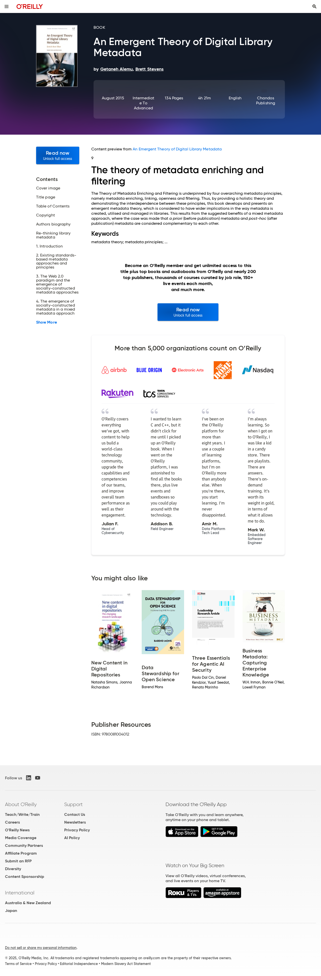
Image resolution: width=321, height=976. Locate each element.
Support (73, 804)
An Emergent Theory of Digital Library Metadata (177, 149)
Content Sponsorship (24, 876)
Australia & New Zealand (28, 902)
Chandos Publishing (265, 100)
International (19, 893)
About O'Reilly (21, 804)
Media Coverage (20, 837)
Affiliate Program (21, 853)
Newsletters (75, 822)
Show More (46, 322)
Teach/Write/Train (22, 814)
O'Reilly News (17, 830)
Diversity (13, 868)
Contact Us (74, 814)
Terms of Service (18, 963)
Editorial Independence (79, 963)
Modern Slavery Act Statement (126, 963)
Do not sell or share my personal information (40, 947)
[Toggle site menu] (7, 7)
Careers (12, 822)
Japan (11, 910)
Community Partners (24, 845)
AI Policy (72, 837)
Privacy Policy (77, 830)
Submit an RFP (18, 861)
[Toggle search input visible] (314, 7)
